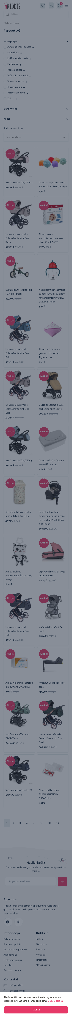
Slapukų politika (55, 1001)
